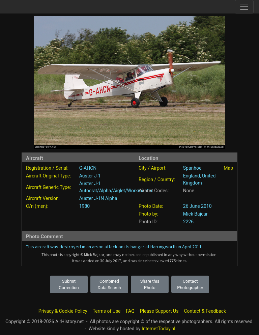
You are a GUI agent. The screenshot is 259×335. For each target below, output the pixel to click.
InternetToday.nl (158, 328)
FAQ (130, 311)
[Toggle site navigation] (244, 6)
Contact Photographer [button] (190, 284)
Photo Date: (151, 206)
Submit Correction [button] (69, 284)
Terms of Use (107, 311)
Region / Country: (157, 179)
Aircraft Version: (43, 198)
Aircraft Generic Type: (48, 187)
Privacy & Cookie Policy (62, 311)
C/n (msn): (37, 206)
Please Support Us (159, 311)
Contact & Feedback (205, 311)
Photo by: (148, 214)
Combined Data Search (109, 284)
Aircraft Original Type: (48, 175)
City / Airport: (153, 168)
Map (228, 168)
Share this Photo (150, 284)
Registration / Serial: (47, 168)
